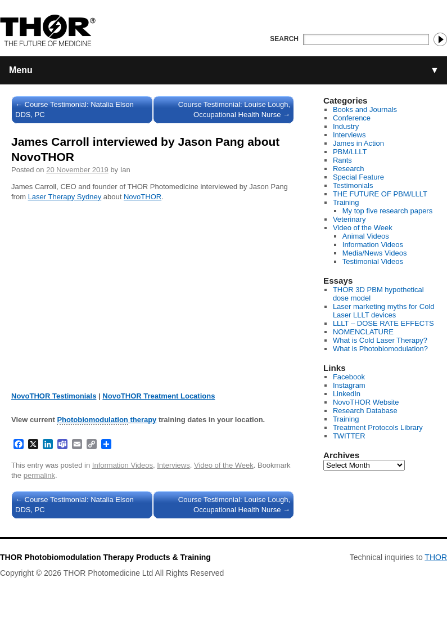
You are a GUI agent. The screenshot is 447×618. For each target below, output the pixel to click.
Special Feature (358, 177)
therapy (106, 420)
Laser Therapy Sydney (65, 196)
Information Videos (122, 465)
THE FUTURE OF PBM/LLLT (380, 194)
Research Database (365, 410)
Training (346, 202)
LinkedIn (346, 393)
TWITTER (349, 436)
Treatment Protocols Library (378, 427)
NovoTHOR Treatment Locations (158, 396)
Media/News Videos (374, 253)
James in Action (358, 143)
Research (348, 168)
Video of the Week (224, 465)
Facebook (349, 377)
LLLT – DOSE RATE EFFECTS (383, 323)
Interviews (173, 465)
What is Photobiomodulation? (380, 348)
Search (284, 39)
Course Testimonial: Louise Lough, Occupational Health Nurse (234, 109)
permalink (39, 475)
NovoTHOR (142, 196)
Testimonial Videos (372, 261)
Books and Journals (365, 109)
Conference (352, 118)
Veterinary (349, 219)
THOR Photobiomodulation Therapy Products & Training (105, 557)
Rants (342, 160)
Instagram (349, 385)
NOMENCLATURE (363, 332)
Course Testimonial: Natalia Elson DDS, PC (74, 109)
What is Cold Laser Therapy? (380, 340)
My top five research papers (387, 211)
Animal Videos (365, 236)
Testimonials (353, 185)
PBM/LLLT (350, 151)
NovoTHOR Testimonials (53, 396)
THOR (436, 557)
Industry (346, 126)
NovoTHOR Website (366, 402)
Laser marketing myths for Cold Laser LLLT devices (384, 310)
